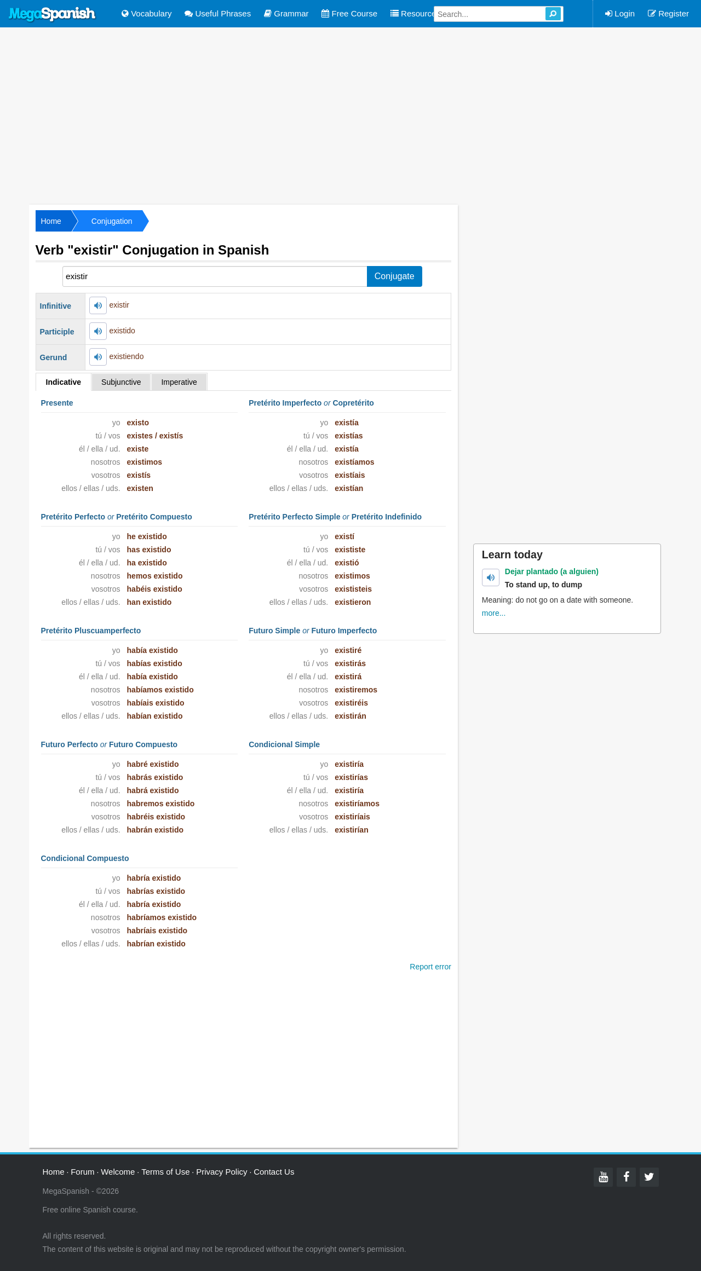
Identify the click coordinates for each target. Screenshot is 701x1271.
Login (620, 13)
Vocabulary (146, 13)
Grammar (286, 13)
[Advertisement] (350, 115)
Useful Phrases (218, 13)
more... (494, 613)
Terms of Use (165, 1171)
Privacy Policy (221, 1171)
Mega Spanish (52, 15)
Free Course (349, 13)
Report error (430, 966)
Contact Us (274, 1171)
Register (668, 13)
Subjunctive (121, 382)
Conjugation (112, 221)
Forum (82, 1171)
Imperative (179, 382)
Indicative (64, 382)
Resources (415, 13)
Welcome (118, 1171)
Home (51, 221)
